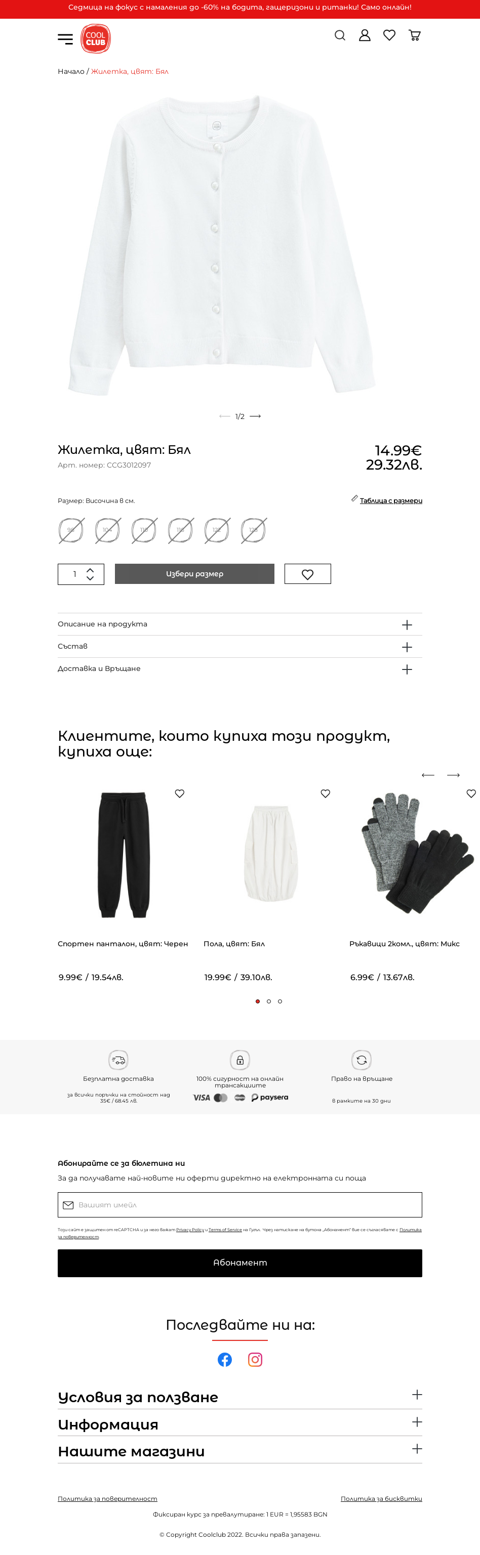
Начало (71, 71)
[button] (257, 1001)
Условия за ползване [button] (138, 1398)
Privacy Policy (190, 1229)
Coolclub (212, 1534)
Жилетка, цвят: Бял (130, 71)
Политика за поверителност (107, 1498)
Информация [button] (108, 1425)
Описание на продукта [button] (102, 623)
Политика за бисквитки (381, 1498)
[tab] (240, 624)
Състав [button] (73, 646)
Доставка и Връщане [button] (99, 668)
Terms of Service (225, 1229)
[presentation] (432, 775)
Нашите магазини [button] (131, 1452)
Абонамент (240, 1263)
